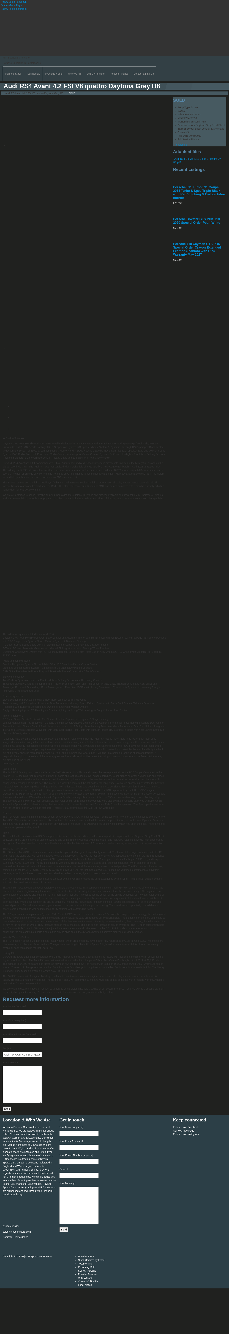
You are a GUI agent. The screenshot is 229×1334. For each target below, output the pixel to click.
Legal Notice (85, 1284)
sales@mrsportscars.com (17, 1231)
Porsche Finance (119, 73)
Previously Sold (53, 73)
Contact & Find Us (143, 73)
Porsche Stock (13, 73)
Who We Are (74, 73)
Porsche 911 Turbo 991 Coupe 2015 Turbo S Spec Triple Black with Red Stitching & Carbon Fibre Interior (199, 192)
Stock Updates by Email (91, 1260)
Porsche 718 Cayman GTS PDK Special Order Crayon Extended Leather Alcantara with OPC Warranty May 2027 (197, 249)
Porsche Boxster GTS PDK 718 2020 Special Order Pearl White (196, 220)
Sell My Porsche (96, 73)
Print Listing (180, 144)
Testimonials (33, 73)
